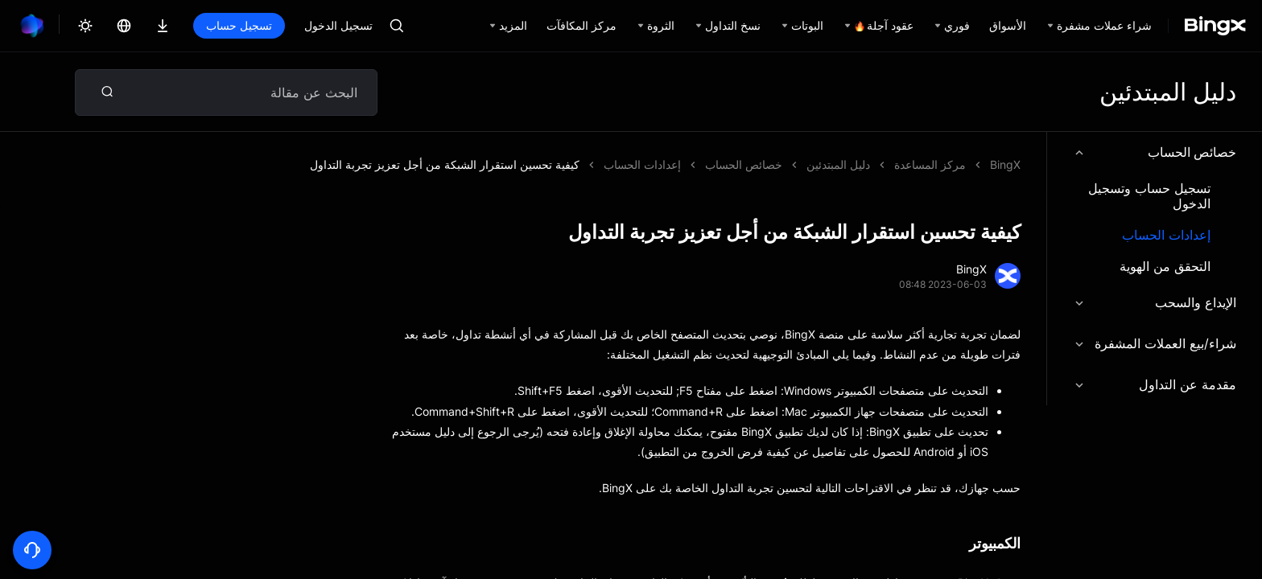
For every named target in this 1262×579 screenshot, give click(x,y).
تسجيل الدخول (338, 25)
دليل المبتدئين (838, 164)
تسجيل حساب (239, 25)
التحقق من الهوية (1165, 266)
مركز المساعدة (930, 164)
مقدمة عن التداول (1154, 384)
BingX (1005, 164)
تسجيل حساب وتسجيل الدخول (1149, 196)
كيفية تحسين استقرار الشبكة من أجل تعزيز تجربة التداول (444, 164)
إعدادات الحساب (1166, 235)
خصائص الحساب (1154, 152)
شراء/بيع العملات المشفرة (1154, 343)
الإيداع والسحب (1154, 302)
